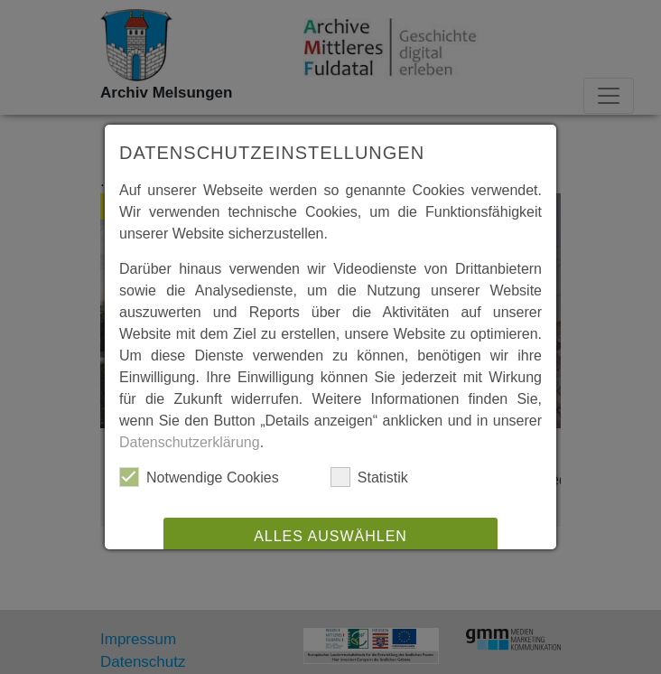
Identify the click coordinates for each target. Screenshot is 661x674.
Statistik (369, 477)
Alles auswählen (330, 536)
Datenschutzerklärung (189, 442)
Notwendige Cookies (199, 477)
